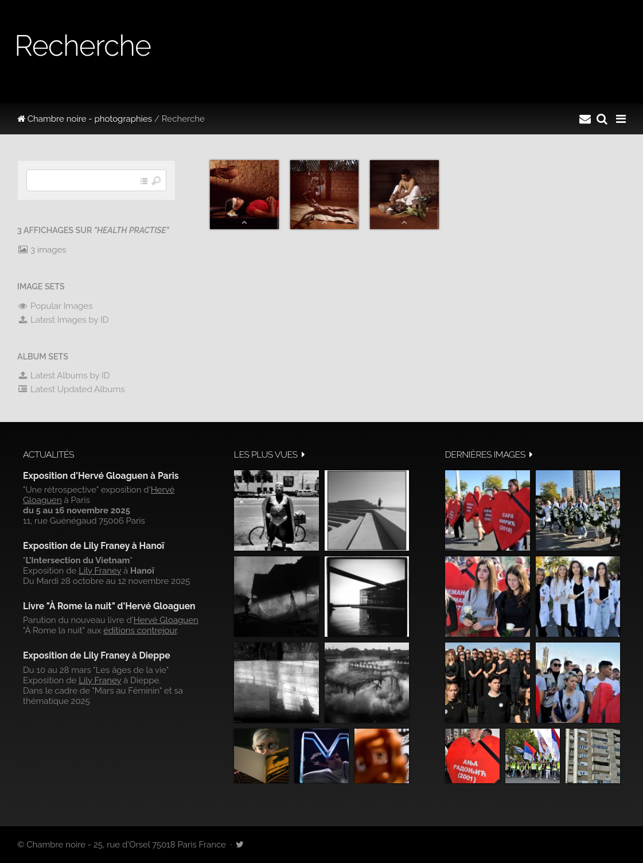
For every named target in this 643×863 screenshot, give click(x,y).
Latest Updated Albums (71, 389)
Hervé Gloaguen (166, 620)
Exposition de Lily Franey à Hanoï (93, 545)
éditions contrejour (140, 630)
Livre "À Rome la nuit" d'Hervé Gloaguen (109, 606)
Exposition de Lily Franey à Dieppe (96, 655)
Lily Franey (100, 571)
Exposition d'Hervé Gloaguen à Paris (101, 475)
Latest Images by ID (63, 320)
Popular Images (54, 306)
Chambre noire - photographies (84, 119)
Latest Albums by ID (63, 375)
